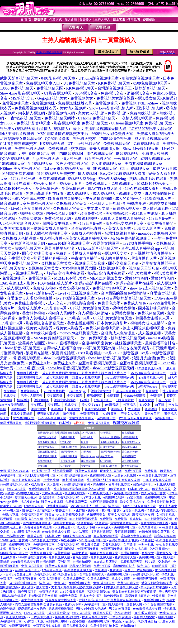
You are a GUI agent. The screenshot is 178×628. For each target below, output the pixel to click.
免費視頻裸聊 (85, 218)
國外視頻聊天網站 (61, 213)
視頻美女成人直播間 (50, 228)
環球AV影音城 (165, 169)
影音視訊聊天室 (97, 159)
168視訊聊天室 (12, 164)
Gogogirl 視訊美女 (52, 98)
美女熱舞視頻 (117, 213)
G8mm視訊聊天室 (135, 169)
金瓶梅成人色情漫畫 (19, 238)
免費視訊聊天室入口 (43, 83)
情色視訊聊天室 (99, 154)
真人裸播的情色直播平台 (151, 253)
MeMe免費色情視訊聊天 (130, 238)
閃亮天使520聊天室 (72, 164)
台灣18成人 (87, 437)
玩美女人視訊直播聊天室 (86, 238)
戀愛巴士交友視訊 (70, 432)
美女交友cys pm (130, 451)
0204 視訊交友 (88, 432)
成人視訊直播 (51, 238)
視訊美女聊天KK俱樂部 (157, 98)
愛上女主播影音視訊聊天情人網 (100, 129)
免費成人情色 (134, 303)
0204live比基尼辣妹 (110, 437)
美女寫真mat (106, 456)
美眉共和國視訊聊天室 (144, 164)
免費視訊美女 (81, 98)
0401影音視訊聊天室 (58, 78)
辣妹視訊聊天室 (126, 208)
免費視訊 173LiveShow (140, 103)
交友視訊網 (128, 432)
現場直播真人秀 (158, 198)
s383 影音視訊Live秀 (95, 353)
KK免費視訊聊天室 (114, 83)
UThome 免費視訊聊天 (96, 118)
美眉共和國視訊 (52, 178)
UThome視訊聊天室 (83, 144)
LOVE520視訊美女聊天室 (150, 129)
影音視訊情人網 (61, 113)
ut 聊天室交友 (107, 447)
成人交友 (55, 303)
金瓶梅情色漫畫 (130, 461)
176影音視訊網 (70, 154)
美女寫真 (42, 466)
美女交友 (85, 466)
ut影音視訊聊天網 (25, 358)
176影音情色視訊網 (115, 139)
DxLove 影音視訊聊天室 (63, 169)
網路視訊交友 (138, 93)
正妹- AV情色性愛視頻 (49, 52)
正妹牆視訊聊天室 (47, 451)
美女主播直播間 (160, 223)
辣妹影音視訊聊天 (150, 88)
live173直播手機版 (137, 243)
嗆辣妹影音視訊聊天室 (141, 78)
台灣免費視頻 (91, 213)
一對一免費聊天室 (92, 338)
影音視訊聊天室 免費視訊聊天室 (81, 123)
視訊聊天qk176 (129, 447)
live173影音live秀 (40, 293)
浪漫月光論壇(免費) (148, 358)
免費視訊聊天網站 (59, 118)
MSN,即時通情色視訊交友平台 (63, 134)
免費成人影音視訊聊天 (155, 134)
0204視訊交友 (86, 93)
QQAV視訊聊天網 (14, 159)
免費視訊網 (117, 113)
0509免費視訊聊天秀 (150, 83)
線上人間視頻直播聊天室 (47, 233)
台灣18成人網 (68, 461)
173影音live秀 (160, 218)
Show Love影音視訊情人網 (111, 108)
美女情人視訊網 (73, 108)
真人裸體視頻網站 (93, 313)
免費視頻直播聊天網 (102, 328)
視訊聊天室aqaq (89, 447)
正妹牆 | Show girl (90, 456)
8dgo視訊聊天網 (46, 159)
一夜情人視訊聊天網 (135, 118)
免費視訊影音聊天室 (33, 123)
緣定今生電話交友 (29, 198)
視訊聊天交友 (130, 193)
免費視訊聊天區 (49, 88)
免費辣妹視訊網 (143, 113)
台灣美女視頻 (29, 218)
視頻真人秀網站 (145, 213)
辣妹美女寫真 (88, 461)
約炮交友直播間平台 (159, 263)
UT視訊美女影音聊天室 (19, 223)
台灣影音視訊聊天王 (115, 88)
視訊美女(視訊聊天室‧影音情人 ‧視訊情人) (35, 129)
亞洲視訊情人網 (149, 108)
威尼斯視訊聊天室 (101, 169)
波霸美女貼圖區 (106, 243)
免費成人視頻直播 (86, 233)
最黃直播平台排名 (59, 248)
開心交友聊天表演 (37, 253)
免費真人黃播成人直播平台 (122, 218)
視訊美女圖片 (44, 183)
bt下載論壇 (106, 461)
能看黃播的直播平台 (65, 198)
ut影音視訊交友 (130, 437)
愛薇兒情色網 (46, 188)
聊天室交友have (130, 466)
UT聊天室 (105, 432)
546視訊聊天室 (40, 164)
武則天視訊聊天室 (155, 159)
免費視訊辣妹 (43, 103)
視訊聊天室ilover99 (110, 451)
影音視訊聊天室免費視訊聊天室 (26, 203)
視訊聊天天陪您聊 (105, 203)
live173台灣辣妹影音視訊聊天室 (124, 298)
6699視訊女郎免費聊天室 (112, 134)
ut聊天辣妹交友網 (47, 437)
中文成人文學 (98, 208)
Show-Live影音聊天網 (141, 149)
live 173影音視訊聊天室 (75, 298)
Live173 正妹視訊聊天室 (78, 293)
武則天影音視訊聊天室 (19, 78)
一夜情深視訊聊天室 (24, 118)
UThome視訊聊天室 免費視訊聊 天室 (141, 123)
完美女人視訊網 (91, 113)
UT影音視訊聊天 (57, 93)
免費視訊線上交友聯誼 (67, 149)
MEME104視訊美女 (153, 183)
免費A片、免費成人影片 (20, 308)
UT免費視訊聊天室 (79, 83)
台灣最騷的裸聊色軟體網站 (123, 293)
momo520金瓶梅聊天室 (157, 233)
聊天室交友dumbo (131, 442)
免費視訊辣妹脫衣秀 (75, 103)
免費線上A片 (39, 363)
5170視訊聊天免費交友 (56, 173)
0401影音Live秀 (42, 154)
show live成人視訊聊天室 (150, 288)
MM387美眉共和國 (17, 173)
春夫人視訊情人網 (104, 149)
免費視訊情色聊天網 (109, 288)
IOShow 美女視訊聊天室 (20, 169)
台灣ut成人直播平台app (140, 248)
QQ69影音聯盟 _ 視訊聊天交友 (71, 139)
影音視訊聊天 (127, 154)
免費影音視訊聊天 (47, 442)
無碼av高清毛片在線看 (148, 178)
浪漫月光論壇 (37, 353)
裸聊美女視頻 (31, 213)
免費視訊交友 (112, 93)
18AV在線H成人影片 (104, 188)
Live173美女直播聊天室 (30, 208)
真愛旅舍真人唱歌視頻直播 (29, 298)
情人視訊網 (71, 159)
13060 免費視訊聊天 (16, 88)
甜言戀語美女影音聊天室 (21, 139)
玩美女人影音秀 (117, 228)
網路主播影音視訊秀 (17, 134)
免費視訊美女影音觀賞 (115, 98)
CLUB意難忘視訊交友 (18, 144)
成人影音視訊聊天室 (152, 139)
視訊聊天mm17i (69, 451)
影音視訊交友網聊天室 (125, 223)
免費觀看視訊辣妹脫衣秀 (35, 108)
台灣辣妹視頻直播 (119, 233)
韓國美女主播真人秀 (59, 223)
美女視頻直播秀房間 (79, 268)
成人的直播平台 (128, 198)
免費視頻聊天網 (57, 218)
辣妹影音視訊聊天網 (28, 243)
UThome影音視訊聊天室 (99, 78)
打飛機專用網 (134, 203)
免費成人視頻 (44, 288)
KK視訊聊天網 (52, 144)
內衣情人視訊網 (31, 113)
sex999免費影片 (162, 303)
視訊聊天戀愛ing (81, 178)
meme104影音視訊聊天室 (69, 243)
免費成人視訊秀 (155, 154)
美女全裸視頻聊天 (74, 288)
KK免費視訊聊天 (80, 88)
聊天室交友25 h (46, 447)
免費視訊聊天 (106, 103)
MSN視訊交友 (22, 98)
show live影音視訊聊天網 (64, 358)
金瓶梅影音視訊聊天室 (97, 363)
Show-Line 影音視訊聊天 (20, 93)
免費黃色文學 (109, 303)
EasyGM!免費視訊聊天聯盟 (122, 173)
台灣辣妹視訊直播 (86, 228)
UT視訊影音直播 (80, 303)
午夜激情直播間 (98, 198)
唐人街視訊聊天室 (106, 164)
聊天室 (84, 442)
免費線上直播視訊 (29, 303)
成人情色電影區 (155, 208)
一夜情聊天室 (125, 159)
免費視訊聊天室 (15, 103)
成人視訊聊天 (78, 193)
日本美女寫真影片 (15, 228)
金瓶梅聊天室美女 (71, 203)
